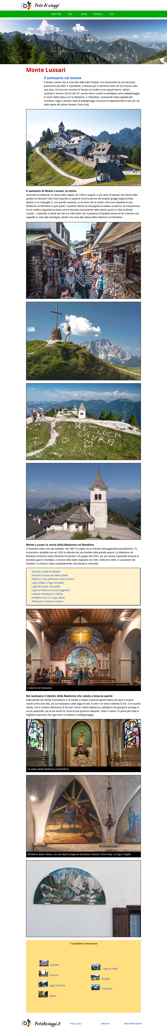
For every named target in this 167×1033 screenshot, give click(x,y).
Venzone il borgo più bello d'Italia (50, 575)
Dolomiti (54, 965)
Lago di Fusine (52, 984)
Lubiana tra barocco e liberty (47, 594)
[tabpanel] (55, 70)
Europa (84, 13)
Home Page (56, 13)
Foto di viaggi (46, 5)
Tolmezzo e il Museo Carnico (47, 601)
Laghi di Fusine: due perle (46, 586)
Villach (47, 994)
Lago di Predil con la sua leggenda (50, 590)
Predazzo (107, 988)
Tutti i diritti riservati (133, 1024)
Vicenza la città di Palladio (46, 571)
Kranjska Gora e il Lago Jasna (48, 597)
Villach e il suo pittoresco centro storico (53, 579)
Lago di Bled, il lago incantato (48, 582)
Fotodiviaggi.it (47, 1023)
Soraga (106, 978)
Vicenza (54, 975)
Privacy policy (76, 1024)
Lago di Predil (104, 967)
